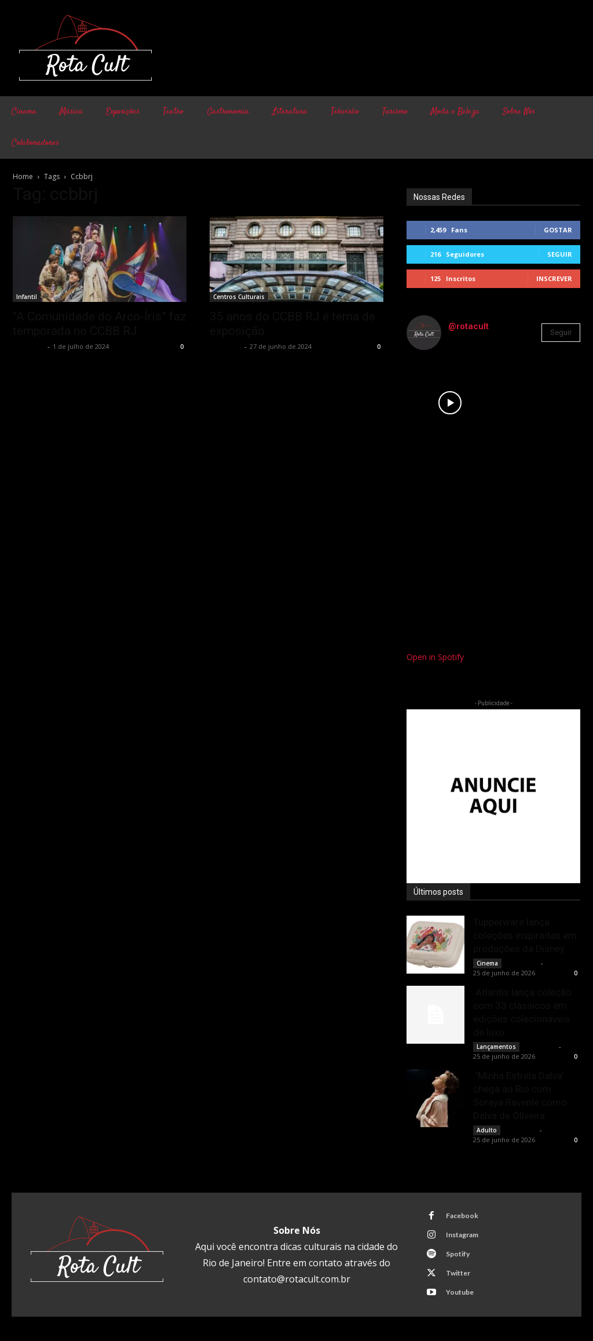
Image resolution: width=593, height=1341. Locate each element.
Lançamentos (496, 1047)
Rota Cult (29, 346)
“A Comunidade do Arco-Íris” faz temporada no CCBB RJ (99, 323)
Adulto (487, 1130)
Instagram (461, 1234)
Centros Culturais (239, 297)
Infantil (26, 297)
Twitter (457, 1273)
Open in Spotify (435, 656)
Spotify (457, 1253)
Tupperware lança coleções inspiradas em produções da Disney (525, 935)
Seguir (559, 254)
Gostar (558, 229)
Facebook (461, 1215)
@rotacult (468, 326)
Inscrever (554, 278)
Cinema (487, 963)
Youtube (459, 1292)
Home (23, 176)
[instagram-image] (450, 402)
